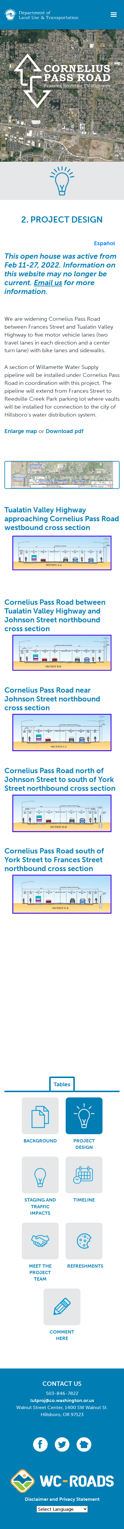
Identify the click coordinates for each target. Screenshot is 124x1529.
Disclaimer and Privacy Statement (62, 1499)
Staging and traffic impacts (40, 1206)
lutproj (37, 1400)
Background (40, 1141)
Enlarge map (20, 431)
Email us (48, 282)
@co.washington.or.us (69, 1400)
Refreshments (85, 1266)
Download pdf (65, 431)
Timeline (84, 1200)
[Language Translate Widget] (62, 1509)
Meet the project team (40, 1272)
